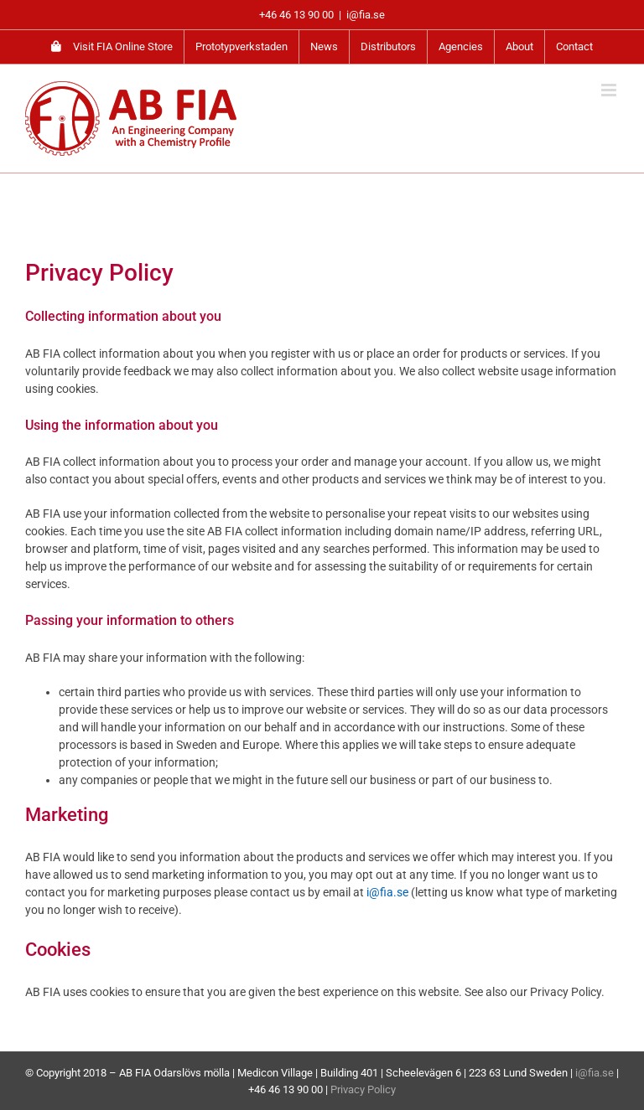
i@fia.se (365, 14)
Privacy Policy (363, 1089)
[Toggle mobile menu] (610, 90)
